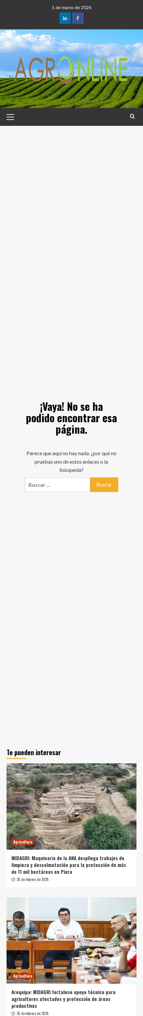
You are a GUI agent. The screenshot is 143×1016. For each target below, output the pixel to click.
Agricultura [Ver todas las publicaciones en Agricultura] (22, 841)
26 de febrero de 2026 (33, 879)
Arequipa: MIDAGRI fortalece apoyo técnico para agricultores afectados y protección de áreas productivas (63, 998)
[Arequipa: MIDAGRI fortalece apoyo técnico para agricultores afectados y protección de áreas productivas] (71, 940)
